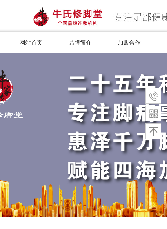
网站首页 (30, 42)
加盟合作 (129, 42)
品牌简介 (80, 42)
